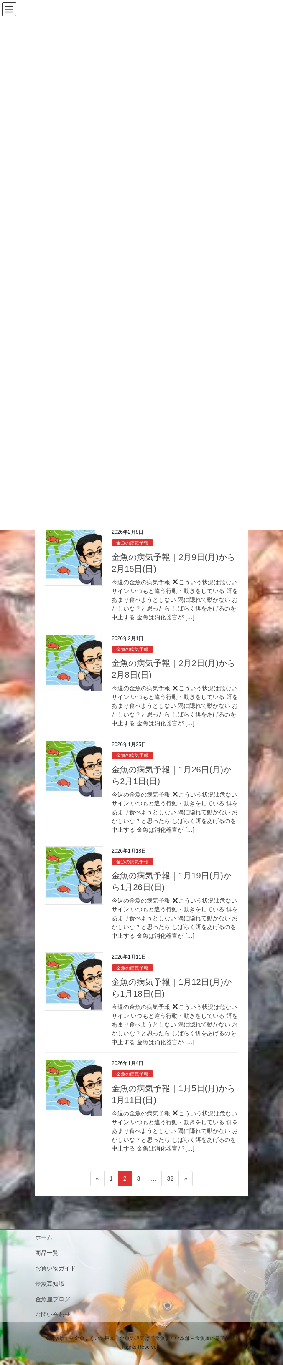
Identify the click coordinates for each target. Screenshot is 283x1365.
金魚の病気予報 (132, 542)
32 (169, 1179)
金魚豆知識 (49, 1283)
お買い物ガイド (55, 1268)
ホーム (44, 1237)
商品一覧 (47, 1252)
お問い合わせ (52, 1314)
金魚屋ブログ (52, 1299)
